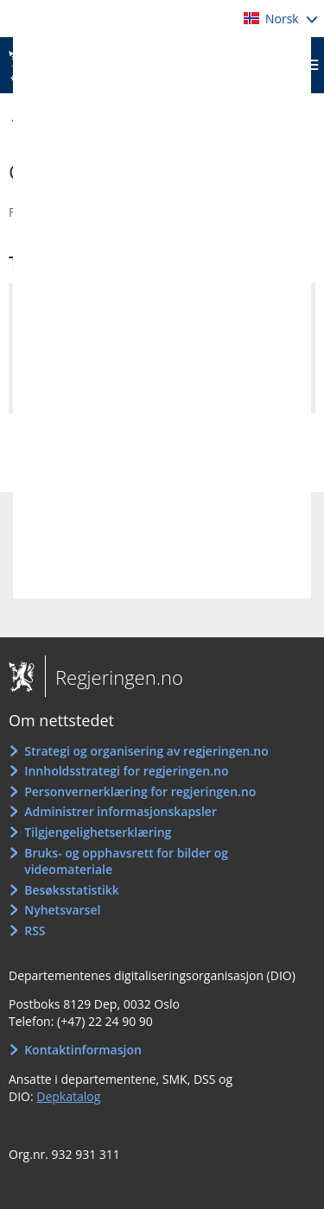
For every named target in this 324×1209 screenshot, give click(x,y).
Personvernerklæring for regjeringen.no (140, 791)
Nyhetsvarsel (62, 910)
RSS (34, 930)
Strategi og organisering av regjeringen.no (146, 751)
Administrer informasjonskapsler (120, 811)
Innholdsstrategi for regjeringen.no (126, 771)
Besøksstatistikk (71, 890)
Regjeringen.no (114, 677)
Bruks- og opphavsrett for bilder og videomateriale (126, 861)
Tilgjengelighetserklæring (97, 832)
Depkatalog (68, 1096)
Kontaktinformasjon (83, 1049)
